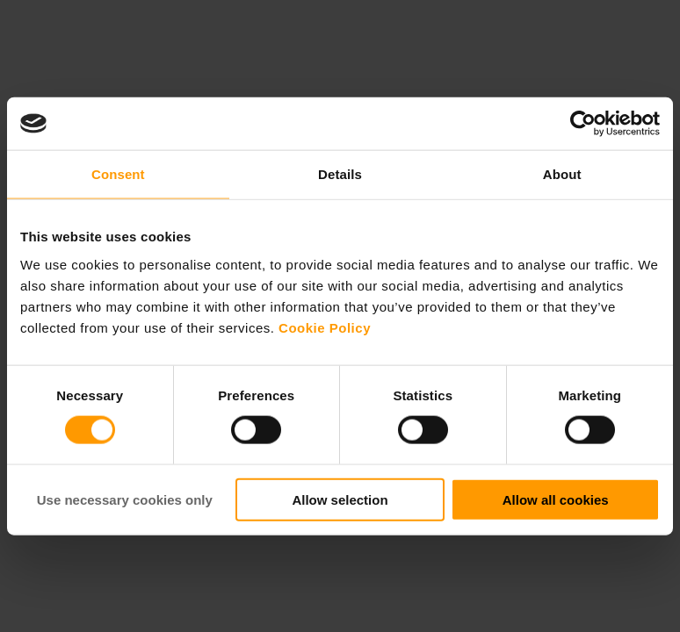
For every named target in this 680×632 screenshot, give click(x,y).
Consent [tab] (118, 174)
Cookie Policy (325, 327)
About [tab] (562, 174)
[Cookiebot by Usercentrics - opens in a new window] (583, 124)
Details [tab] (340, 174)
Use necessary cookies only (125, 499)
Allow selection (339, 499)
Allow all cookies (556, 499)
